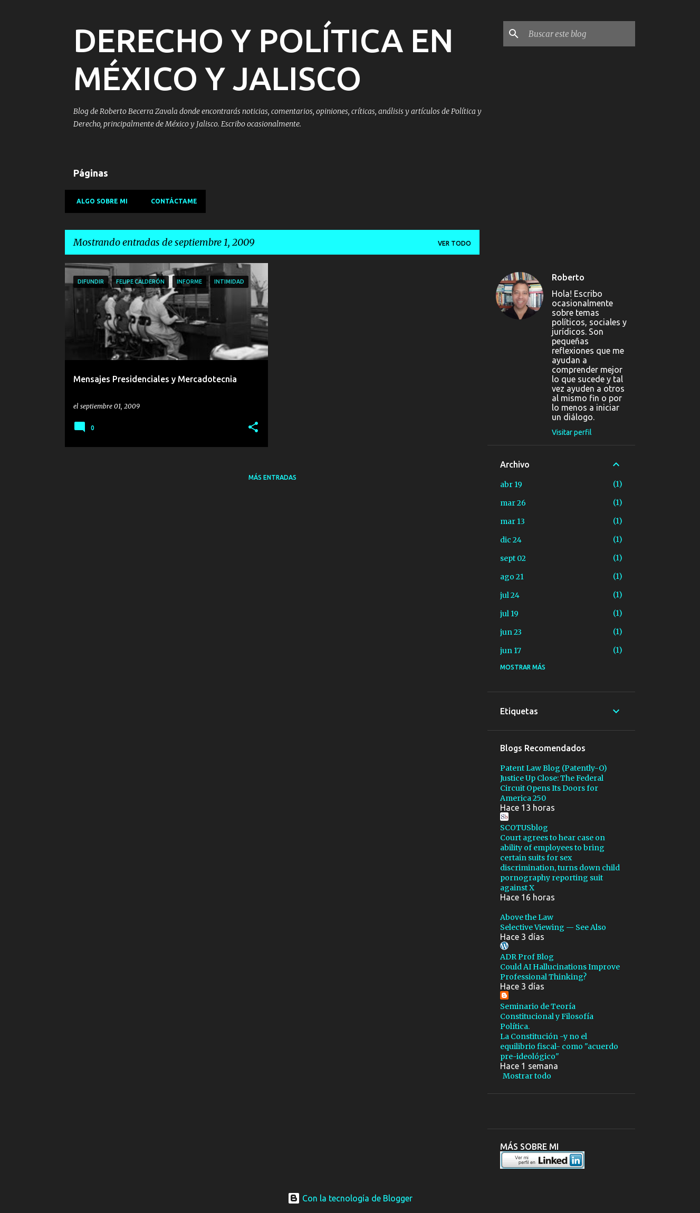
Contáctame (171, 201)
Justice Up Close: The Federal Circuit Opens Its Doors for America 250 (551, 788)
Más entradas (272, 477)
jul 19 (509, 613)
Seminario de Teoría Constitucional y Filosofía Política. (546, 1016)
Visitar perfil (572, 432)
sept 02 (513, 558)
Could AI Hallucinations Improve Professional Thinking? (560, 972)
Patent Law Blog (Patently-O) (553, 768)
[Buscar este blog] (579, 33)
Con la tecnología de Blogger (350, 1198)
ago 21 (512, 576)
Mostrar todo (527, 1076)
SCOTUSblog (524, 827)
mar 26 (513, 503)
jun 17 (510, 650)
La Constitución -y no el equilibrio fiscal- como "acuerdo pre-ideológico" (559, 1046)
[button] (253, 428)
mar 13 (512, 521)
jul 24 (510, 595)
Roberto (568, 277)
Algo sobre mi (98, 201)
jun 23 (511, 632)
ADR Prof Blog (527, 957)
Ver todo (454, 243)
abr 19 (511, 484)
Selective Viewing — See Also (553, 927)
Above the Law (526, 917)
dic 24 (511, 540)
